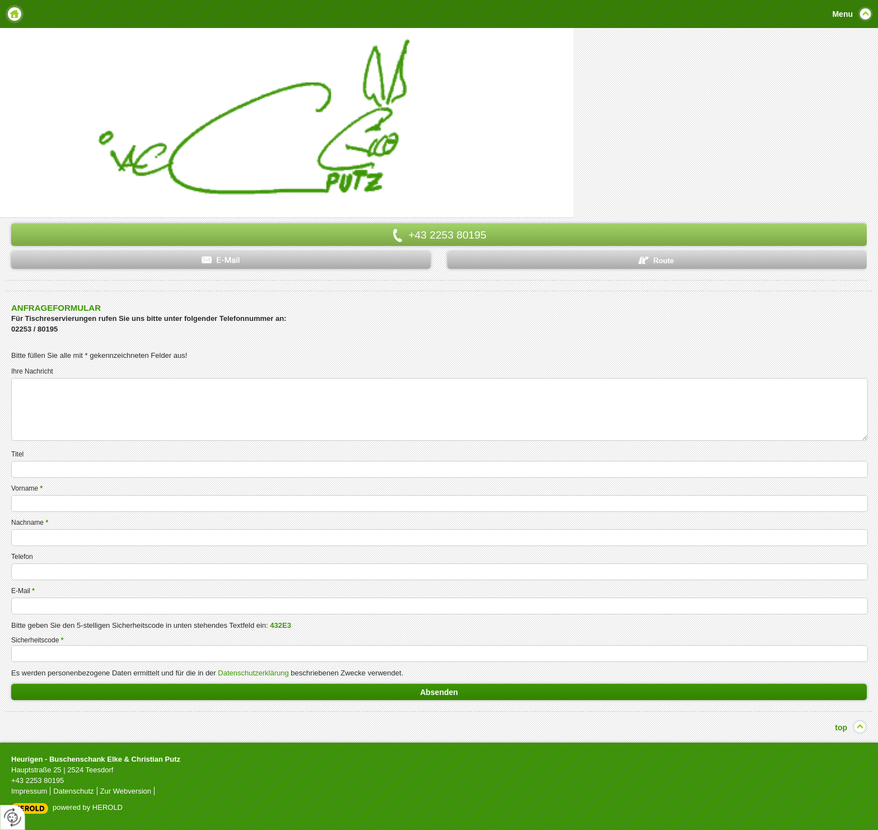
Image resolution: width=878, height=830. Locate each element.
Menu (842, 14)
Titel (17, 454)
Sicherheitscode (37, 640)
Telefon (22, 557)
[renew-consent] (12, 817)
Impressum (29, 791)
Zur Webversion (126, 791)
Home (15, 14)
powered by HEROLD (88, 807)
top (841, 727)
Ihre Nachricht (32, 371)
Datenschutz (73, 791)
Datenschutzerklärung (253, 673)
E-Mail (23, 591)
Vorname (27, 488)
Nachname (29, 522)
